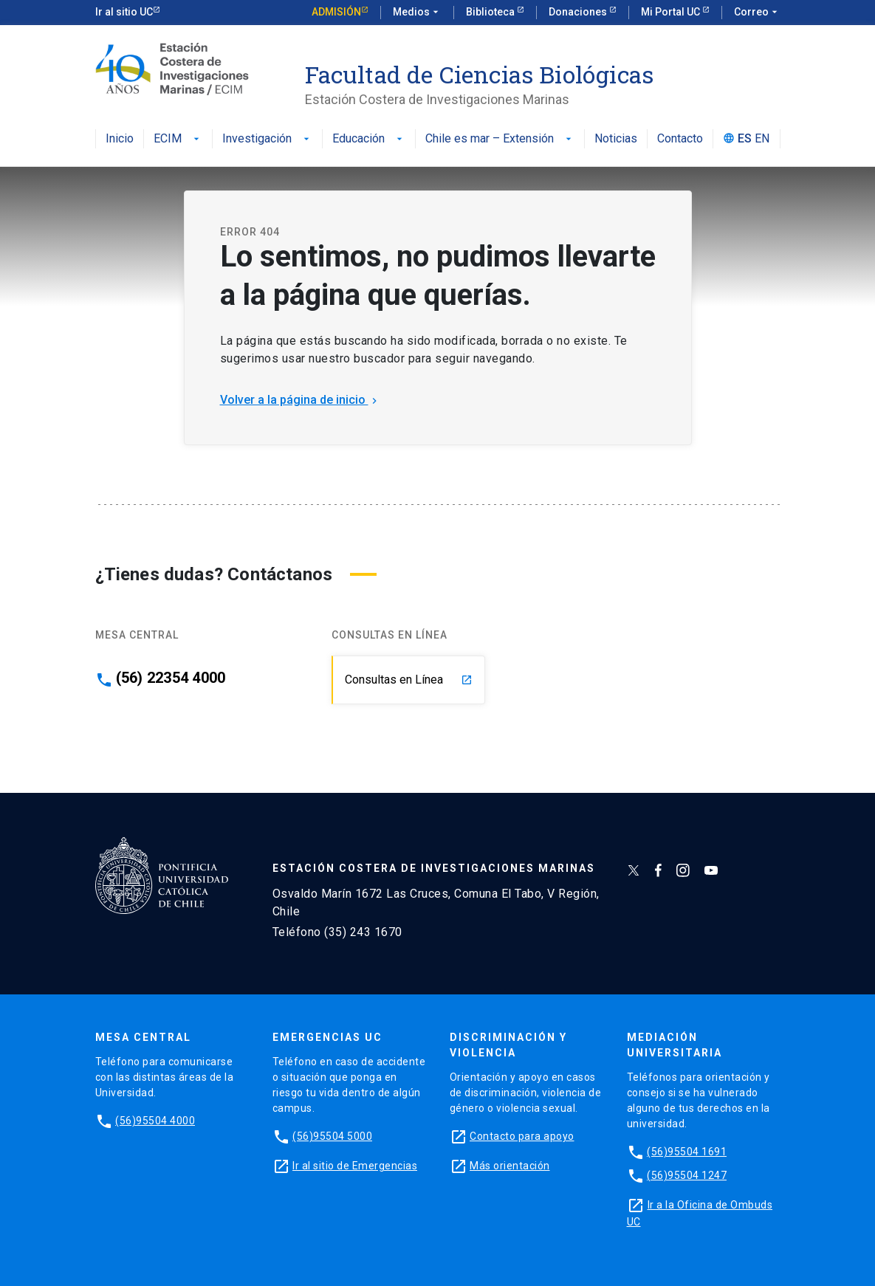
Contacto (680, 139)
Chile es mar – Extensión (499, 139)
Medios (417, 12)
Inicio (120, 139)
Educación (368, 139)
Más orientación (510, 1166)
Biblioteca (491, 12)
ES (745, 139)
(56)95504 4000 (155, 1121)
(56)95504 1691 (687, 1152)
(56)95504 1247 (687, 1175)
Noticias (615, 139)
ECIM (178, 139)
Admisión (336, 12)
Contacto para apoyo (522, 1136)
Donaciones (579, 12)
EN (762, 139)
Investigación (267, 139)
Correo (757, 12)
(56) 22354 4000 (171, 677)
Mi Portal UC (671, 12)
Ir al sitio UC (124, 12)
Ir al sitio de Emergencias (354, 1166)
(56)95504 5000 (332, 1136)
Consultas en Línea (409, 680)
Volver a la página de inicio (300, 400)
